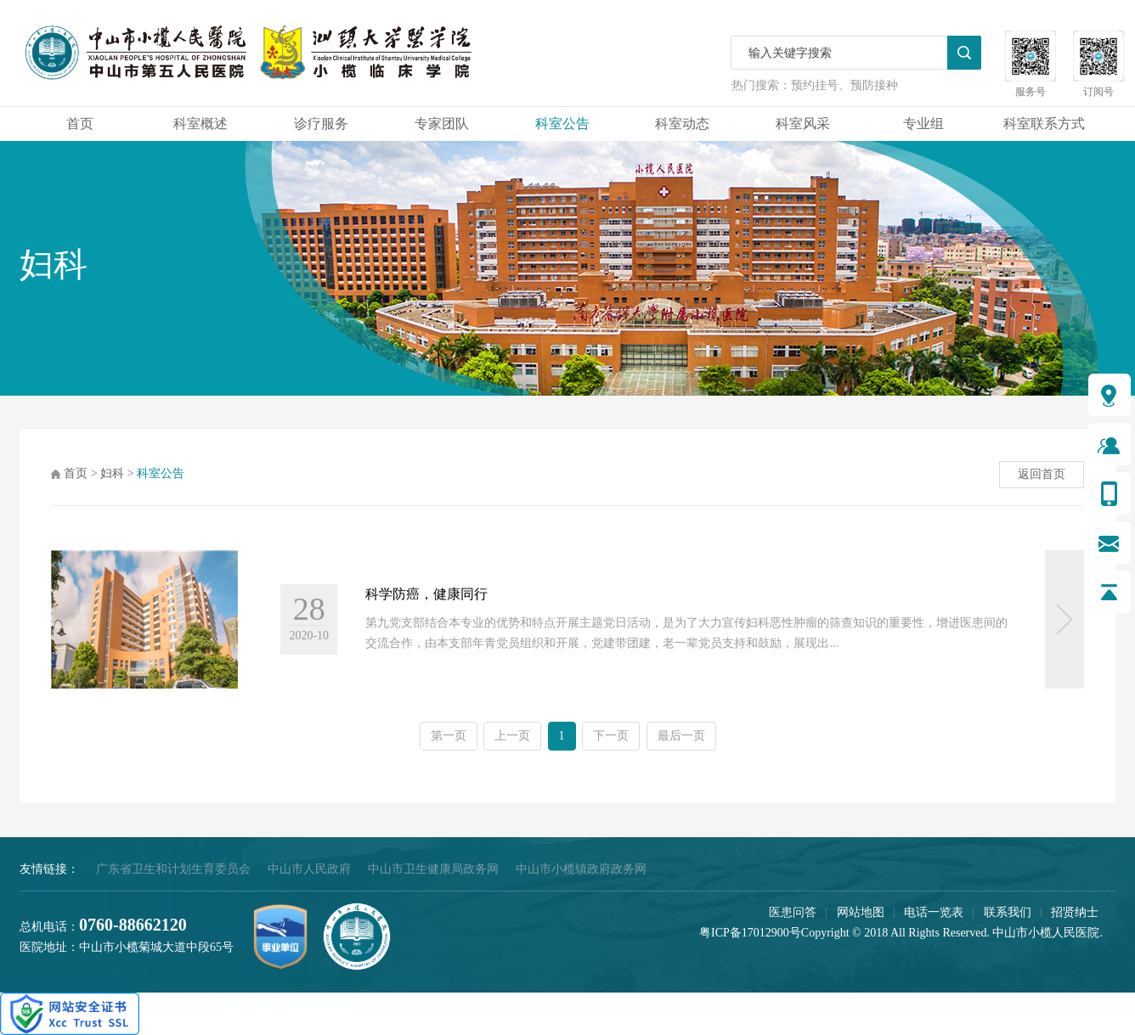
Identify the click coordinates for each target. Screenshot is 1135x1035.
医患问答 (792, 912)
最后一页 (681, 735)
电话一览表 (933, 912)
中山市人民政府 (309, 869)
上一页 (512, 735)
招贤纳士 (1074, 912)
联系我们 (1007, 912)
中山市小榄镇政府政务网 (581, 869)
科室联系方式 (1044, 123)
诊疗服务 (321, 123)
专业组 (923, 123)
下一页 (611, 735)
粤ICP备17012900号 (750, 932)
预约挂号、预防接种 (844, 85)
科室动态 (682, 123)
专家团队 (442, 123)
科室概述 (200, 123)
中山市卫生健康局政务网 (433, 869)
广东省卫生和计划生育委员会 (173, 869)
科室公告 (562, 123)
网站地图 (860, 912)
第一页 (448, 735)
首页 (79, 123)
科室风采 (803, 123)
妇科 (112, 473)
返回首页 (1041, 474)
